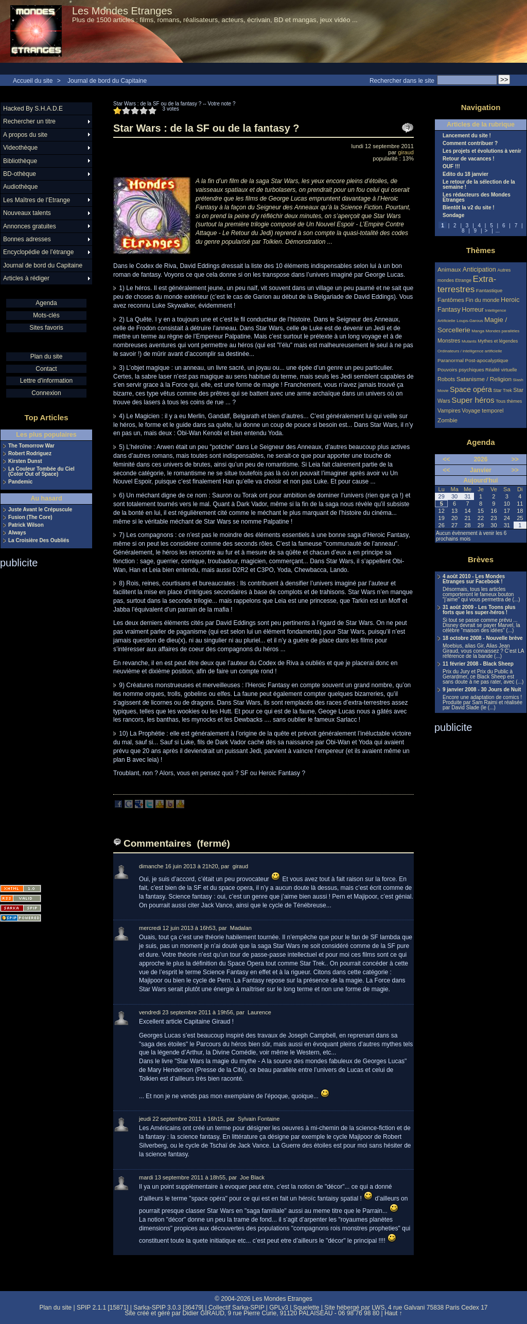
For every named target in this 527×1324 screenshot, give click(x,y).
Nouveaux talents (27, 213)
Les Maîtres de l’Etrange (36, 200)
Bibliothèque (20, 161)
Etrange (463, 280)
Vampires (449, 410)
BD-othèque (19, 173)
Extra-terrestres (466, 284)
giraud (406, 152)
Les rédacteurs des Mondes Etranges (477, 197)
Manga (477, 331)
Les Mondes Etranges (122, 10)
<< (446, 459)
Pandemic (20, 482)
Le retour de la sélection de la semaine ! (479, 185)
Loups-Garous (469, 320)
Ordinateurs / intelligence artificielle (469, 351)
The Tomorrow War (31, 446)
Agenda (46, 303)
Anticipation (479, 269)
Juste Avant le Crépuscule (40, 509)
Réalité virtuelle (501, 369)
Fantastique (489, 290)
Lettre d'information (46, 380)
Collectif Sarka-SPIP (236, 1307)
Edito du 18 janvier (465, 174)
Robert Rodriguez (29, 453)
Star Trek (502, 390)
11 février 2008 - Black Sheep (478, 664)
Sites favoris (46, 327)
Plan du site (46, 356)
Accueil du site (32, 80)
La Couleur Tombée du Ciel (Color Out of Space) (41, 472)
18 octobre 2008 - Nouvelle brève (483, 638)
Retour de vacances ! (469, 159)
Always (17, 532)
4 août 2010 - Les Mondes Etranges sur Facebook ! (474, 579)
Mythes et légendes (498, 341)
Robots (446, 379)
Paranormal (450, 360)
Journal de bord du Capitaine (107, 80)
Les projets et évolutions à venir (482, 151)
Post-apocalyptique (486, 360)
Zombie (447, 420)
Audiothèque (20, 186)
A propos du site (25, 134)
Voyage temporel (482, 410)
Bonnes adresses (27, 239)
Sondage (453, 215)
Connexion (46, 393)
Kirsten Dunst (25, 461)
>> (515, 459)
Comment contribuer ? (470, 143)
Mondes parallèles (503, 331)
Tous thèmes (509, 401)
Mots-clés (46, 315)
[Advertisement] (41, 723)
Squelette (306, 1307)
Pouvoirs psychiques (460, 369)
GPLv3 (278, 1307)
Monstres (448, 340)
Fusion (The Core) (30, 517)
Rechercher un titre (29, 121)
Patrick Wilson (26, 525)
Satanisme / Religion (484, 378)
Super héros (472, 400)
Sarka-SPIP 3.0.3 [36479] (168, 1307)
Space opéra (471, 389)
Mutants (469, 341)
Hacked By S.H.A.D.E (33, 108)
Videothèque (20, 147)
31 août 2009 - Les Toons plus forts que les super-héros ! (479, 610)
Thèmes (481, 250)
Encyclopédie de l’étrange (38, 252)
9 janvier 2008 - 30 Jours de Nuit (482, 689)
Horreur (473, 309)
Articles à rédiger (26, 278)
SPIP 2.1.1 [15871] (103, 1307)
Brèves (481, 559)
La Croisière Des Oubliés (38, 540)
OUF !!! (451, 166)
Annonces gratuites (29, 226)
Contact (46, 368)
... (498, 231)
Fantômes (450, 299)
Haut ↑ (393, 1313)
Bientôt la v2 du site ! (469, 207)
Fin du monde (482, 300)
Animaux (450, 269)
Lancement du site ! (467, 135)
